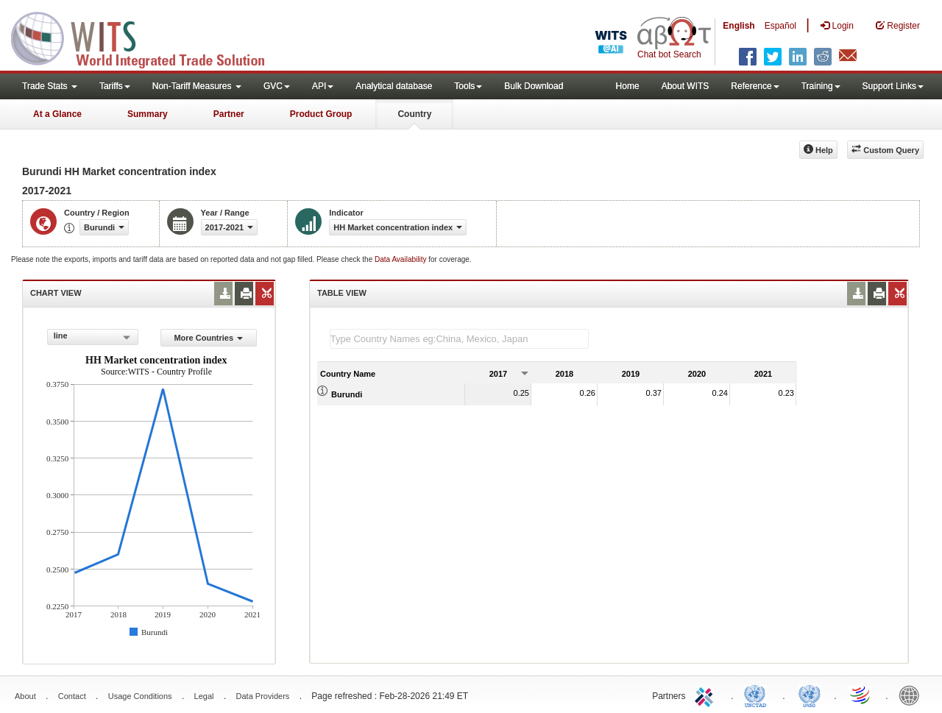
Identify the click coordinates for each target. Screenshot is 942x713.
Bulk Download (533, 86)
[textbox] (459, 339)
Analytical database (393, 86)
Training (820, 86)
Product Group (321, 114)
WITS (147, 37)
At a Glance (57, 114)
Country (414, 114)
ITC (706, 694)
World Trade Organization (861, 694)
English (738, 26)
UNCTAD (758, 694)
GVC (276, 86)
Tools (468, 86)
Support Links (893, 86)
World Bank (912, 694)
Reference (755, 86)
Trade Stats (49, 86)
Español (780, 26)
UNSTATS (809, 694)
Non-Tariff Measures (196, 86)
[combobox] (92, 337)
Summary (147, 114)
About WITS (685, 86)
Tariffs (114, 86)
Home (628, 86)
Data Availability (401, 259)
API (322, 86)
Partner (228, 114)
